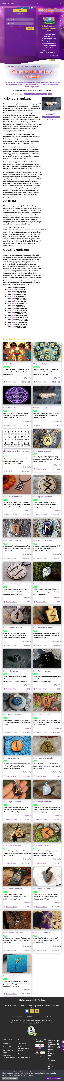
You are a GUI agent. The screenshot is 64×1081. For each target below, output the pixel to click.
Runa (5, 410)
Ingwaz (14, 324)
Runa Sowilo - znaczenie (42, 627)
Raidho (14, 294)
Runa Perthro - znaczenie (42, 671)
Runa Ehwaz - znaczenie (12, 584)
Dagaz (13, 328)
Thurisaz (14, 291)
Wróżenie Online (8, 1040)
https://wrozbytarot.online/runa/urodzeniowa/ (24, 230)
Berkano (14, 317)
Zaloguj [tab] (20, 10)
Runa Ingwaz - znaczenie (42, 497)
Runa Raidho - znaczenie (12, 889)
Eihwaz (14, 308)
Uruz (13, 289)
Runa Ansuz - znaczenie (42, 889)
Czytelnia (6, 367)
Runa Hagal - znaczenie (12, 802)
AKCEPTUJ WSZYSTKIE (54, 1078)
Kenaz (13, 296)
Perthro (14, 310)
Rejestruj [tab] (20, 13)
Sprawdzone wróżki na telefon (45, 1017)
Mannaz (14, 321)
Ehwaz (13, 319)
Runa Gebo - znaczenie (12, 845)
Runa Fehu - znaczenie (11, 976)
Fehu (13, 287)
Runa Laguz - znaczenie (12, 540)
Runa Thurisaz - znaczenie (13, 932)
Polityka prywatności (24, 1057)
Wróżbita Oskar (11, 382)
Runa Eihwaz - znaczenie (12, 714)
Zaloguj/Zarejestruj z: (25, 8)
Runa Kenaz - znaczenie (42, 845)
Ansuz (13, 293)
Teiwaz (14, 315)
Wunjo (14, 300)
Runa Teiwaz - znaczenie (12, 627)
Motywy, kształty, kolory (42, 364)
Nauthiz (14, 303)
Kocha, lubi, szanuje (10, 364)
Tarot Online (13, 1017)
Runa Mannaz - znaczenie (43, 540)
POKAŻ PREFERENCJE (9, 1078)
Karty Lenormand (22, 1017)
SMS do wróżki (22, 1043)
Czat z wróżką (7, 1043)
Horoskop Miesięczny (9, 1047)
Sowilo (14, 314)
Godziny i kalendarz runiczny (44, 407)
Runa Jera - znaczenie (41, 714)
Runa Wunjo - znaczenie (42, 802)
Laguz (13, 322)
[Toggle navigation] (60, 3)
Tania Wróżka (7, 1055)
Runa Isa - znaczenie (11, 758)
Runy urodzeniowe (10, 407)
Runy (19, 1040)
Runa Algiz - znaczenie (11, 671)
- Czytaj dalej (54, 55)
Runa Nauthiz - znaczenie (43, 758)
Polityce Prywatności (29, 1075)
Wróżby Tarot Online (8, 3)
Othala (14, 326)
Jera (13, 307)
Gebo (13, 298)
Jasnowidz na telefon (9, 1057)
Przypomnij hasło (16, 27)
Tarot (34, 1017)
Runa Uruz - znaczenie (41, 932)
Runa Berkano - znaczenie (43, 584)
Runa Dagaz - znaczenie (42, 451)
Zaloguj (29, 28)
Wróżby (30, 1017)
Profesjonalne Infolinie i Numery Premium (23, 1048)
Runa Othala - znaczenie (12, 497)
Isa (12, 305)
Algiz (13, 312)
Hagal (13, 301)
